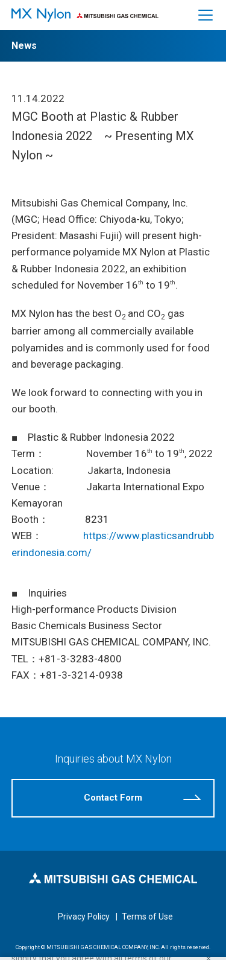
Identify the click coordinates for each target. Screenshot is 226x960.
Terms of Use (147, 916)
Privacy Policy (84, 916)
